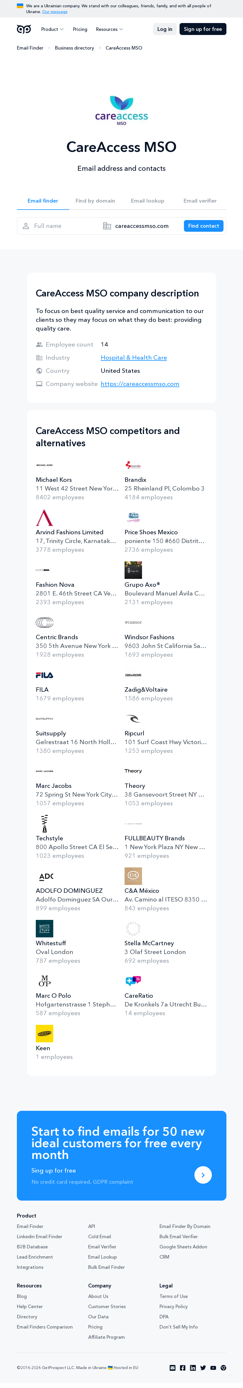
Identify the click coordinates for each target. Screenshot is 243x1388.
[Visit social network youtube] (213, 1373)
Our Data (98, 1321)
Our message (55, 11)
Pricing (78, 29)
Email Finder (30, 48)
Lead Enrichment (35, 1262)
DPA (163, 1321)
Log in (164, 29)
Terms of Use (173, 1301)
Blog (22, 1301)
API (91, 1231)
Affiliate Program (106, 1342)
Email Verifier (102, 1252)
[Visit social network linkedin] (193, 1373)
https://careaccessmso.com (140, 388)
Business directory (74, 48)
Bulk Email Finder (106, 1272)
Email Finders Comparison (45, 1332)
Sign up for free (203, 29)
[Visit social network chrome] (223, 1373)
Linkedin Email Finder (39, 1241)
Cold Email (99, 1241)
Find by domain (95, 201)
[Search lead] (201, 229)
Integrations (30, 1272)
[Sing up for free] (203, 1180)
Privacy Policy (173, 1311)
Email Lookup (102, 1262)
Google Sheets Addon (183, 1252)
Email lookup (148, 201)
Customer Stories (107, 1311)
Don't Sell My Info (178, 1332)
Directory (27, 1321)
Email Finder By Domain (184, 1231)
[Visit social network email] (172, 1373)
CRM (164, 1262)
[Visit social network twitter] (203, 1373)
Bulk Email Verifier (178, 1241)
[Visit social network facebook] (183, 1373)
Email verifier (200, 201)
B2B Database (32, 1252)
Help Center (30, 1311)
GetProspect (24, 29)
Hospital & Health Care (134, 362)
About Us (98, 1301)
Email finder (43, 201)
